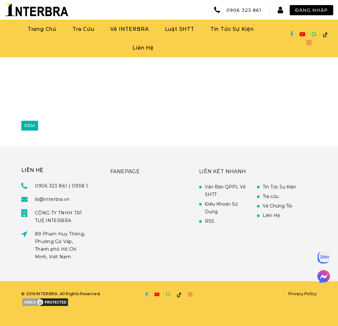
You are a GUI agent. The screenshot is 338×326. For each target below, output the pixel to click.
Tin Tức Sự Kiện (232, 29)
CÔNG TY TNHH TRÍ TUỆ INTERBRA (58, 216)
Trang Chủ (42, 29)
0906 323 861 (243, 10)
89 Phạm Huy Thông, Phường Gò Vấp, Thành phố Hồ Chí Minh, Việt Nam (60, 245)
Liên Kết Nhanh (222, 171)
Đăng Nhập (311, 10)
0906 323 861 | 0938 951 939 (69, 186)
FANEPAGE (125, 171)
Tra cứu (271, 196)
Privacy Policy (302, 293)
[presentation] (69, 100)
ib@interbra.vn (52, 199)
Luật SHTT (179, 29)
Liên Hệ (143, 48)
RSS (209, 221)
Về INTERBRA (129, 29)
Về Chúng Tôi (277, 206)
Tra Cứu (83, 29)
